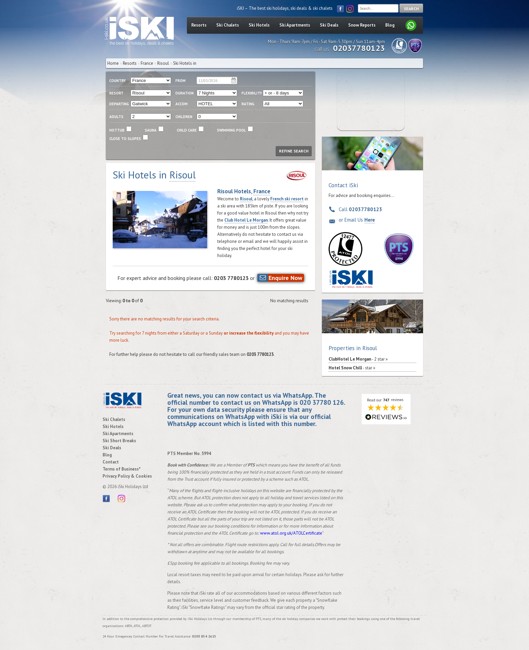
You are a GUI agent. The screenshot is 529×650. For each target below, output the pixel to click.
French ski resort (287, 199)
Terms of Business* (122, 469)
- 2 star (357, 359)
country (117, 80)
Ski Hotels (259, 25)
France (147, 63)
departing (119, 104)
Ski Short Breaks (119, 441)
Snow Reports (361, 25)
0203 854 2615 (204, 636)
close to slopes (125, 138)
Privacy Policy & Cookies (127, 476)
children (183, 116)
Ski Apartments (294, 25)
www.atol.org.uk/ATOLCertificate (291, 533)
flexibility (252, 93)
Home (113, 63)
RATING (248, 104)
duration (184, 93)
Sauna (151, 130)
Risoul (246, 199)
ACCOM (181, 104)
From (180, 80)
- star (350, 368)
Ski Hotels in (184, 63)
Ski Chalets (227, 25)
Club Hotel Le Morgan (246, 220)
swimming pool (231, 130)
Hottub (116, 130)
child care (187, 130)
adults (116, 116)
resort (116, 93)
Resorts (198, 25)
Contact (111, 462)
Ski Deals (329, 25)
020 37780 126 (322, 402)
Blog (389, 25)
